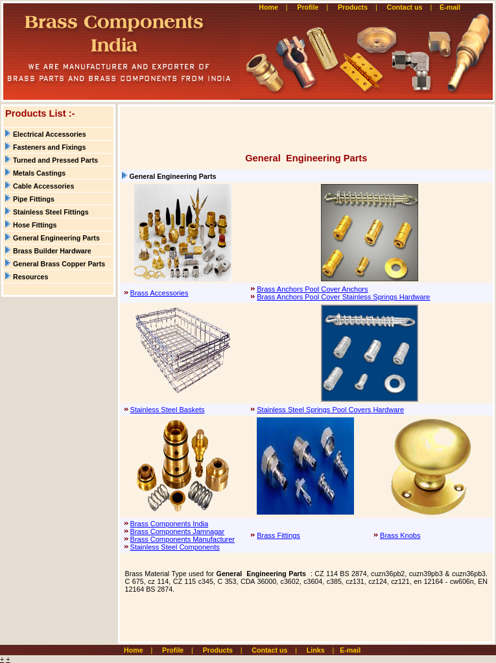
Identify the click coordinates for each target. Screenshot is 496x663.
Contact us (404, 7)
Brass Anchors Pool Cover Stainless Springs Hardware (343, 297)
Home (268, 7)
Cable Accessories (43, 186)
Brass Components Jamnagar (177, 531)
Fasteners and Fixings (49, 147)
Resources (31, 277)
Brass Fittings (278, 535)
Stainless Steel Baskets (167, 409)
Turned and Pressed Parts (55, 160)
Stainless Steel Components (175, 547)
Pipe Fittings (33, 199)
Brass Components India (169, 524)
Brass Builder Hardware (52, 251)
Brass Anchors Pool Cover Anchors (312, 289)
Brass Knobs (400, 535)
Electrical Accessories (49, 134)
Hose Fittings (35, 225)
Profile (307, 7)
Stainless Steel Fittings (51, 212)
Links (316, 650)
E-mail (451, 7)
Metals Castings (39, 173)
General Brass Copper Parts (59, 264)
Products (353, 7)
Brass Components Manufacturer (182, 539)
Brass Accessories (159, 293)
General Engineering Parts (56, 238)
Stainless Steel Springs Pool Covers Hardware (330, 409)
